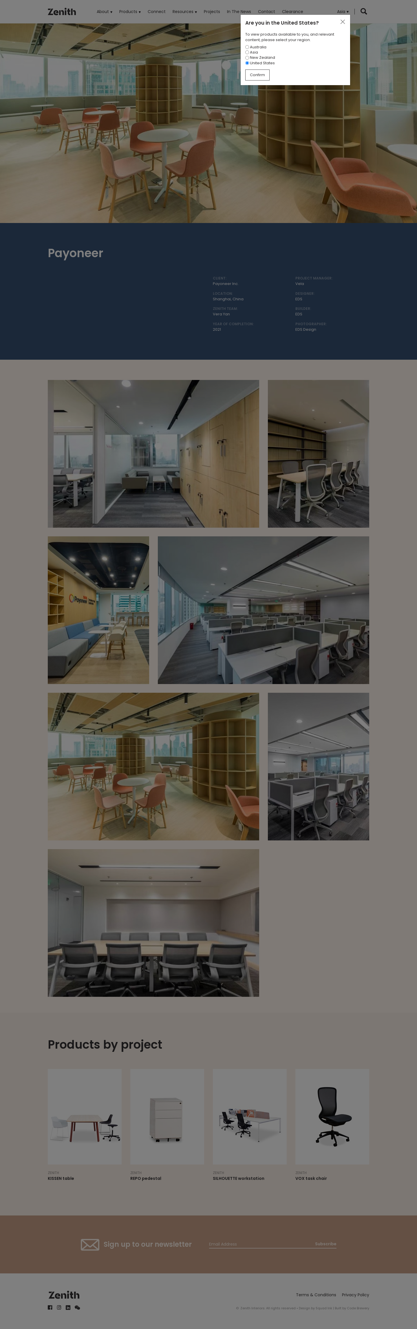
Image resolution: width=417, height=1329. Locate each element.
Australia (255, 47)
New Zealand (260, 57)
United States (260, 63)
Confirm (257, 75)
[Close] (342, 22)
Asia (251, 52)
